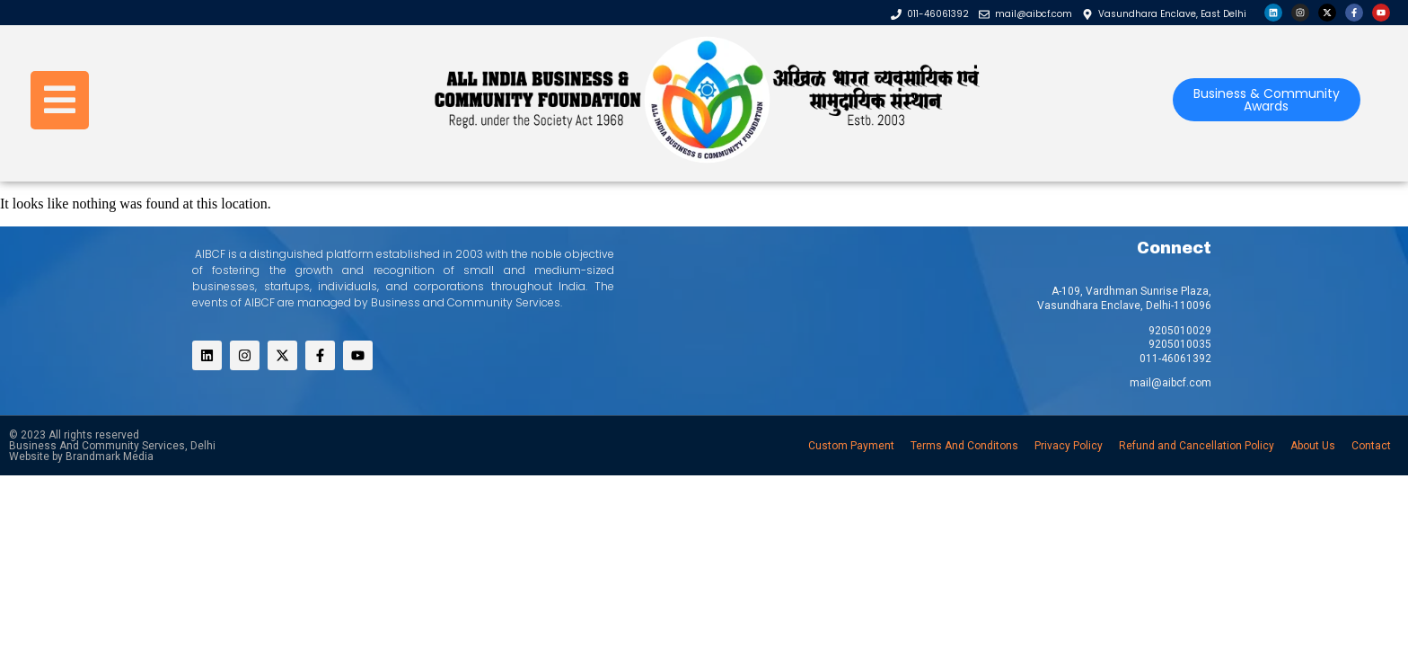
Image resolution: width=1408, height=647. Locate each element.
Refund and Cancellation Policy (1196, 445)
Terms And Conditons (964, 445)
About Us (1312, 445)
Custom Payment (851, 445)
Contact (1371, 445)
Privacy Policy (1068, 445)
